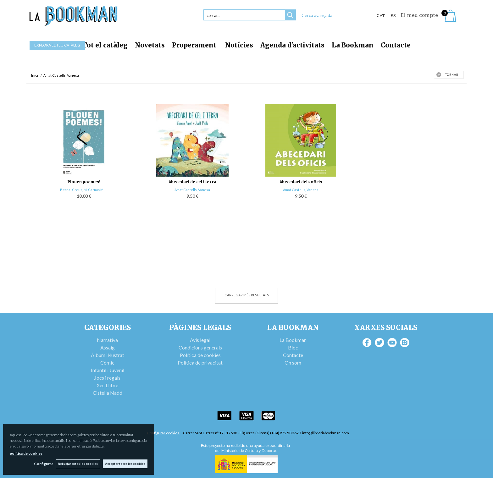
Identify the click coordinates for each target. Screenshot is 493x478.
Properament (195, 45)
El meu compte (419, 15)
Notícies (239, 45)
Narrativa (107, 340)
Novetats (150, 45)
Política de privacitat (200, 362)
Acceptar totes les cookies (125, 463)
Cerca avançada (317, 15)
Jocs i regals (107, 378)
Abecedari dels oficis (301, 181)
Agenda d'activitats (292, 45)
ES (393, 15)
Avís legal (200, 340)
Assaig (107, 347)
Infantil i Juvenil (107, 370)
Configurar (42, 463)
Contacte (396, 45)
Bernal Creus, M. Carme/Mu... (84, 190)
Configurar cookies (163, 433)
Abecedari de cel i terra (192, 181)
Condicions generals (200, 347)
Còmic (107, 362)
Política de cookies (200, 355)
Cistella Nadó (107, 393)
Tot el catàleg (105, 45)
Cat (381, 15)
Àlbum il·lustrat (107, 355)
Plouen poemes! (84, 181)
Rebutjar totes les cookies (77, 463)
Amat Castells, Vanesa (192, 190)
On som (293, 362)
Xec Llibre (107, 385)
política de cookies (26, 453)
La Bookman (353, 45)
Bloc (293, 347)
